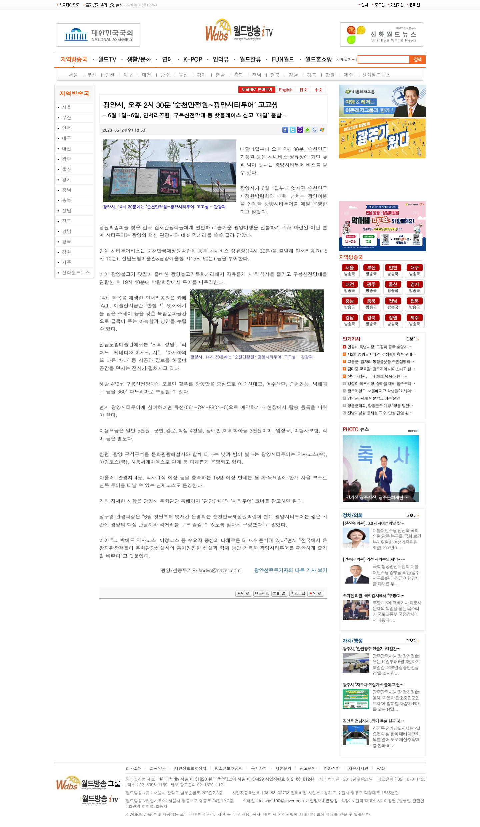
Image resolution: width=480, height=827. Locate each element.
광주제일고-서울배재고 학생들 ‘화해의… (381, 390)
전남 (256, 74)
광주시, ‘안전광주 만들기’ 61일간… (371, 648)
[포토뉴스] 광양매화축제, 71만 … (377, 497)
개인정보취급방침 (322, 800)
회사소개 (134, 768)
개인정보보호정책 (190, 768)
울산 (183, 74)
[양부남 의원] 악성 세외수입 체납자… (374, 559)
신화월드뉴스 (376, 74)
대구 (128, 74)
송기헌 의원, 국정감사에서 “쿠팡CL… (373, 595)
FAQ (381, 768)
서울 (73, 74)
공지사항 (259, 768)
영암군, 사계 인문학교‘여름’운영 (373, 398)
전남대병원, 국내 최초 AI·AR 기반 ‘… (377, 376)
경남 (293, 74)
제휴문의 (283, 768)
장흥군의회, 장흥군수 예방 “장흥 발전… (380, 405)
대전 (146, 74)
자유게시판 (358, 768)
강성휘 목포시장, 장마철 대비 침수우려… (381, 383)
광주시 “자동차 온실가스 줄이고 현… (373, 684)
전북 (275, 74)
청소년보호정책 (229, 768)
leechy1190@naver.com (281, 800)
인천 (110, 74)
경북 (311, 74)
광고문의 (308, 768)
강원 (330, 74)
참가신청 (332, 768)
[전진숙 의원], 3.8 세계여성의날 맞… (373, 523)
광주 (165, 74)
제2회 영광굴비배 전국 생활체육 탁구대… (381, 354)
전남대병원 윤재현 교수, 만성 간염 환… (379, 413)
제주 (348, 74)
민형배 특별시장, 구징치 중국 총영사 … (379, 346)
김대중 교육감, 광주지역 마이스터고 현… (381, 368)
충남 (220, 74)
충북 (238, 74)
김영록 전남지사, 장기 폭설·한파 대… (373, 721)
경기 (201, 74)
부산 (91, 74)
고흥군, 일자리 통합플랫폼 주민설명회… (380, 361)
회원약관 (158, 768)
